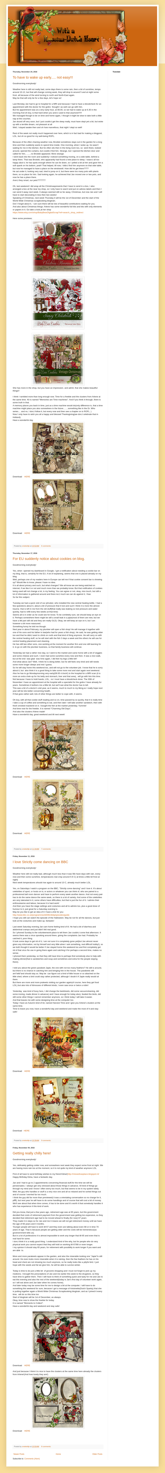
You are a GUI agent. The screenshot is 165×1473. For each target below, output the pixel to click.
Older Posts (97, 1454)
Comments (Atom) (32, 1459)
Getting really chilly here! (32, 1153)
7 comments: (46, 849)
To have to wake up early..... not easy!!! (43, 77)
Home (58, 1454)
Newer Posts (18, 1454)
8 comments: (46, 1446)
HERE (26, 476)
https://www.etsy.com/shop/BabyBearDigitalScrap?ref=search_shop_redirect (48, 212)
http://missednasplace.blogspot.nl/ (83, 1174)
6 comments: (46, 546)
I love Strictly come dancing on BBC (40, 862)
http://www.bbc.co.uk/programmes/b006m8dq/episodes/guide (41, 915)
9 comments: (46, 1140)
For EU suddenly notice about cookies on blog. (49, 559)
